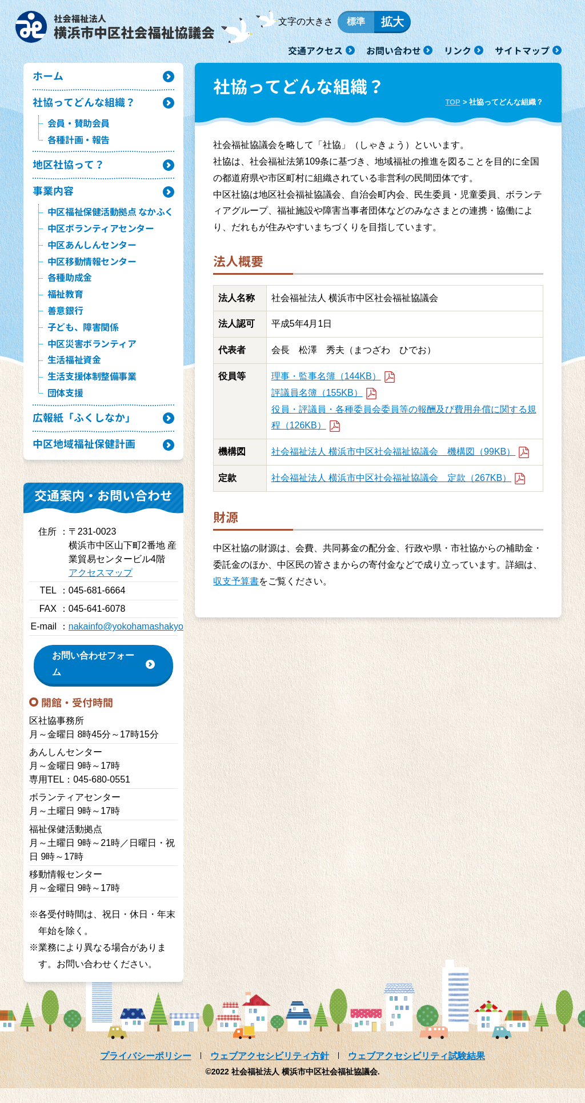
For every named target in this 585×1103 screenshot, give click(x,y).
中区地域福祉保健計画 (87, 458)
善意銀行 (65, 322)
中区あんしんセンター (91, 256)
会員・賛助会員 (78, 132)
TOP (452, 107)
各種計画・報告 (78, 148)
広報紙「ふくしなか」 (87, 430)
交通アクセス (315, 50)
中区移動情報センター (91, 273)
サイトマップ (522, 50)
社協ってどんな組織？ (87, 110)
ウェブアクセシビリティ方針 (269, 1071)
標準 (364, 24)
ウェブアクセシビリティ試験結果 (416, 1071)
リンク (457, 50)
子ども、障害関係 (82, 338)
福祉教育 (65, 306)
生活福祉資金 (74, 372)
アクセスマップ (101, 587)
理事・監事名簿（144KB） (333, 382)
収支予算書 (236, 587)
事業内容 (54, 202)
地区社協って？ (71, 174)
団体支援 (65, 404)
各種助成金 (69, 289)
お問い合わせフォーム (93, 678)
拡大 (400, 24)
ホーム (49, 82)
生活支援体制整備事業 (91, 388)
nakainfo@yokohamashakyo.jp (131, 641)
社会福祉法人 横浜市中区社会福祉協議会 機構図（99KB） (400, 457)
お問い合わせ (393, 50)
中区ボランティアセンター (100, 240)
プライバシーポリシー (145, 1071)
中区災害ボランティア (91, 355)
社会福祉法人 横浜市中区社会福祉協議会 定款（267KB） (398, 483)
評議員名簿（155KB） (324, 398)
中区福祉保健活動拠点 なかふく (110, 224)
